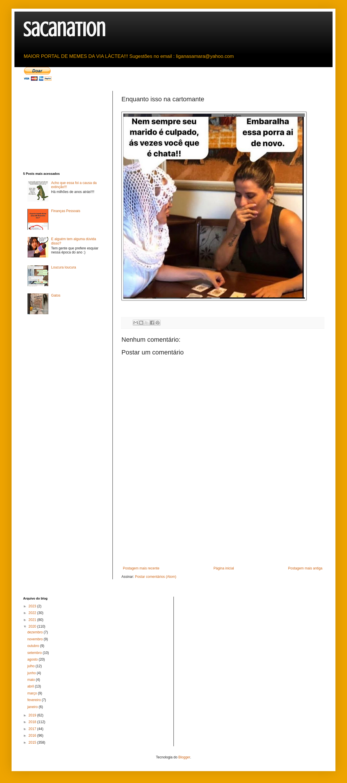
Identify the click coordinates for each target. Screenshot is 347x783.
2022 (33, 613)
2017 (33, 729)
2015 (33, 742)
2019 (33, 715)
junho (32, 673)
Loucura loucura (63, 267)
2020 (33, 626)
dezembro (35, 632)
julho (31, 666)
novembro (35, 639)
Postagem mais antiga (305, 568)
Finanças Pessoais (65, 211)
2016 (33, 736)
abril (31, 686)
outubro (33, 646)
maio (31, 680)
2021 (33, 620)
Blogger (184, 757)
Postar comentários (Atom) (155, 577)
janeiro (32, 707)
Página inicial (223, 568)
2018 (33, 722)
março (32, 693)
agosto (32, 659)
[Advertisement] (222, 523)
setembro (35, 653)
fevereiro (34, 700)
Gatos (55, 295)
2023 (33, 606)
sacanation (64, 29)
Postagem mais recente (141, 568)
